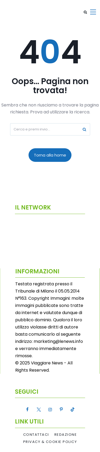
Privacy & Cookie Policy (50, 442)
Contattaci (36, 435)
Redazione (65, 435)
